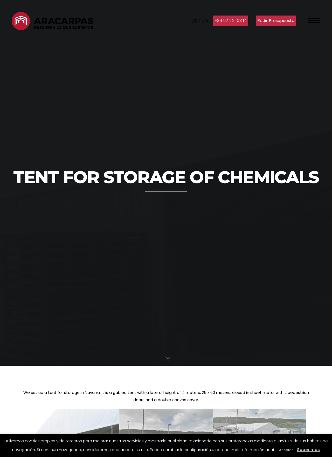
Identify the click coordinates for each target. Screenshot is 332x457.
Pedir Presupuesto (275, 21)
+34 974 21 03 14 (231, 21)
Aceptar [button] (286, 449)
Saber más (308, 449)
